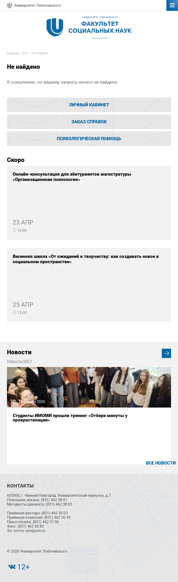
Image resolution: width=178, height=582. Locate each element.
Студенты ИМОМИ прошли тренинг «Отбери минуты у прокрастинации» (70, 417)
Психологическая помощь (89, 138)
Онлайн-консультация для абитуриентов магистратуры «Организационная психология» (72, 176)
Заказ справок (89, 121)
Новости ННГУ (19, 361)
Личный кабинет (89, 105)
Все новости (161, 463)
